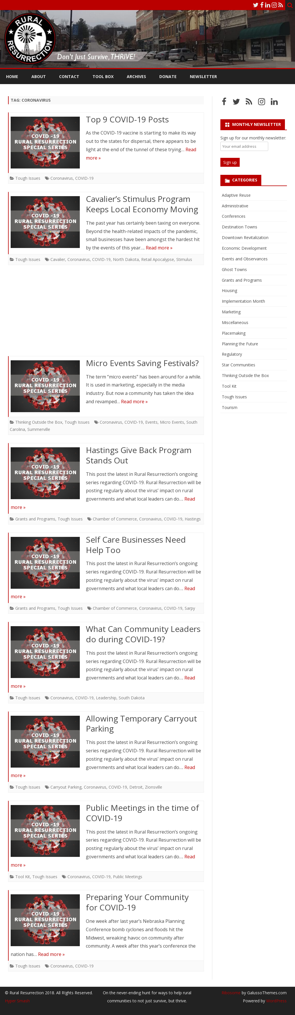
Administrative (235, 206)
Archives (136, 76)
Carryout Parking (66, 787)
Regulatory (232, 354)
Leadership (106, 697)
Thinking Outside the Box (38, 422)
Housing (229, 290)
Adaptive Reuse (236, 195)
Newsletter (203, 76)
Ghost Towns (234, 269)
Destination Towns (239, 227)
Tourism (229, 407)
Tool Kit (22, 876)
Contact (69, 76)
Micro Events (172, 422)
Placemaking (233, 333)
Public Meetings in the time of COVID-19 (142, 812)
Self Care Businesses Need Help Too (136, 544)
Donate (168, 76)
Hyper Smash (17, 1000)
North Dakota (126, 259)
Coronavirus (61, 178)
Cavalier (57, 259)
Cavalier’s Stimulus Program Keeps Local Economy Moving (142, 204)
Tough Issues (27, 178)
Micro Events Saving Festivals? (142, 362)
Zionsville (153, 787)
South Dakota (132, 697)
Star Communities (238, 365)
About (38, 76)
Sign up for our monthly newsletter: (253, 138)
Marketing (231, 312)
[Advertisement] (106, 313)
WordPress (276, 1000)
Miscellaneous (235, 322)
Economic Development (244, 248)
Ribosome (231, 992)
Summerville (38, 429)
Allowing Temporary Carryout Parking (141, 723)
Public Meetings (127, 876)
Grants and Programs (35, 519)
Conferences (233, 216)
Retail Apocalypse (157, 259)
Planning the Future (240, 343)
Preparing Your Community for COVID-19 (137, 902)
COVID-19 (84, 178)
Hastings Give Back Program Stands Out (139, 455)
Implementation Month (243, 301)
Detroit (136, 787)
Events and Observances (245, 259)
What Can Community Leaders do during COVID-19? (143, 634)
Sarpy (190, 608)
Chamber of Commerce (115, 519)
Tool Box (103, 76)
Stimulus (184, 259)
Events (151, 422)
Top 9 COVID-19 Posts (127, 119)
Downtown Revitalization (245, 237)
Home (12, 76)
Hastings (193, 519)
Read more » (159, 248)
